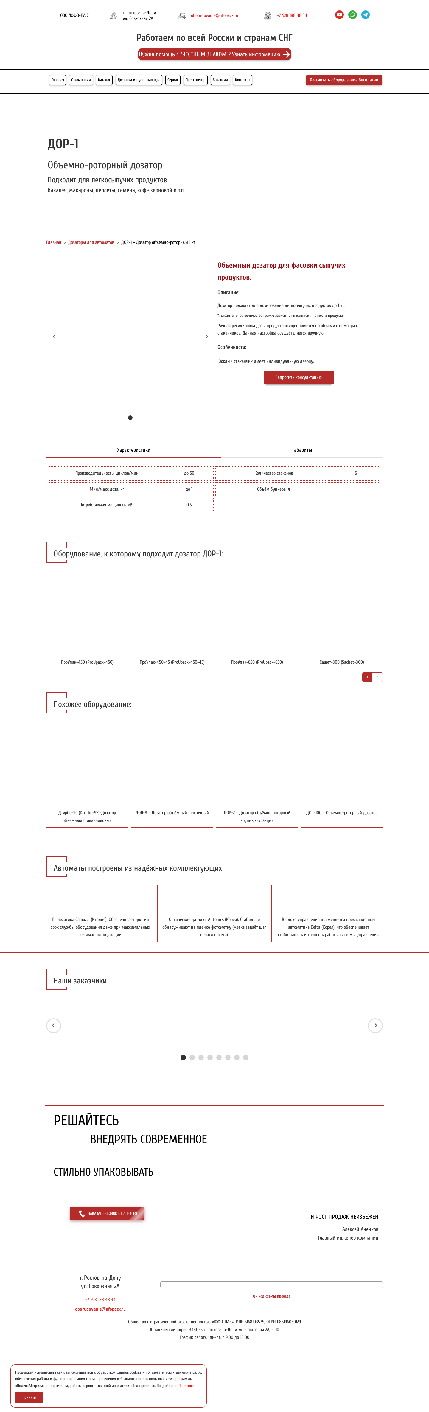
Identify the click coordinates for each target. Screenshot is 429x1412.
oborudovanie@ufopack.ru (214, 15)
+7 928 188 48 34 (292, 15)
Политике (186, 1385)
